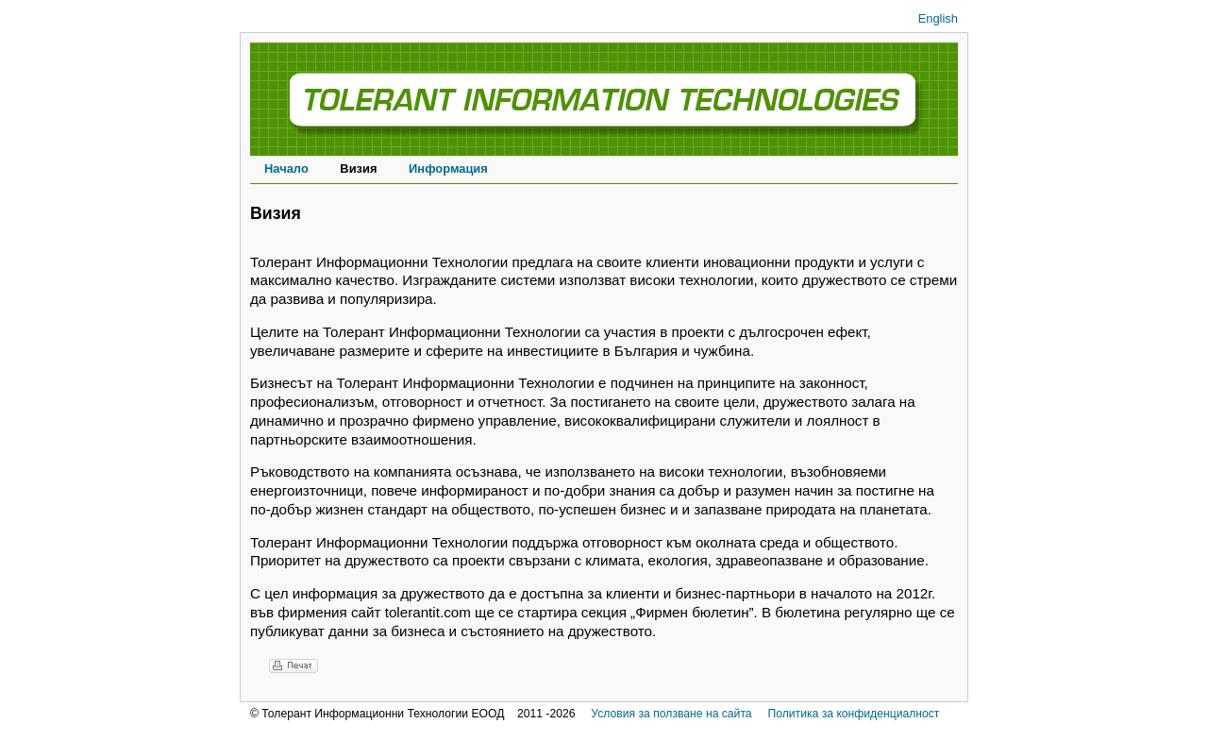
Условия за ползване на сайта (671, 713)
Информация (448, 168)
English (938, 18)
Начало (286, 168)
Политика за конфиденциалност (853, 713)
